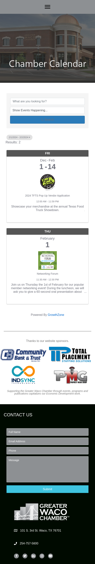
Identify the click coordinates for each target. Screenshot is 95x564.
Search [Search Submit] (47, 119)
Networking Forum (47, 273)
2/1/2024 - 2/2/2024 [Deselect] (19, 137)
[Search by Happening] (47, 110)
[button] (47, 489)
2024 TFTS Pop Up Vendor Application (47, 195)
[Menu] (47, 7)
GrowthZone (56, 314)
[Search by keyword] (47, 101)
